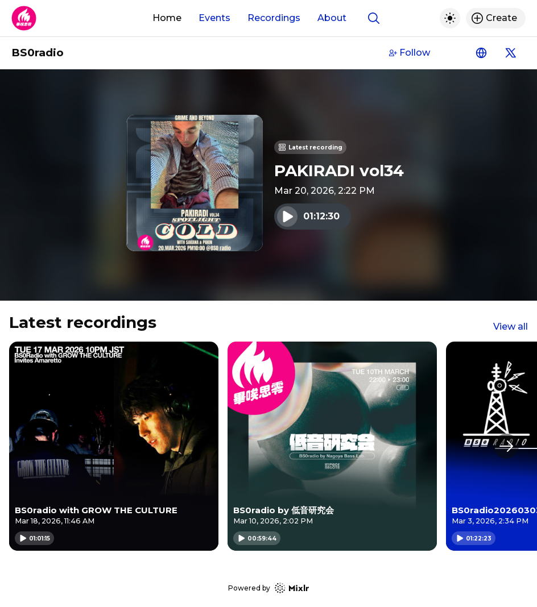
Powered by (268, 588)
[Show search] (373, 18)
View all (510, 326)
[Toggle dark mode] (450, 18)
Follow (409, 52)
